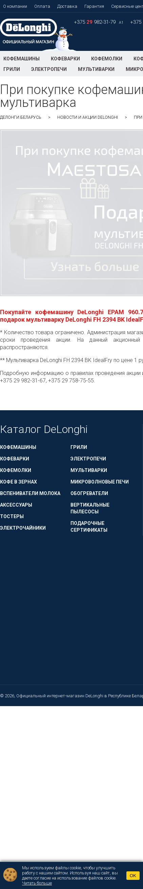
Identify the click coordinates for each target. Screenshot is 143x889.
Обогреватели (89, 493)
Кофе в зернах (18, 482)
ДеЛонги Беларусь (20, 117)
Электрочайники (23, 528)
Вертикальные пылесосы (89, 508)
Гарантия (94, 6)
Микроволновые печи (99, 482)
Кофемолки (106, 58)
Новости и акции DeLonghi (87, 117)
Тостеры (12, 516)
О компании (15, 6)
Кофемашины (21, 58)
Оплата (42, 6)
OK (133, 875)
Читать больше (37, 883)
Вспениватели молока (30, 493)
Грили (11, 69)
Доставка (67, 6)
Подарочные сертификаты (88, 527)
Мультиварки (96, 69)
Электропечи (49, 69)
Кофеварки (65, 58)
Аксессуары (16, 505)
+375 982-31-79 (95, 22)
